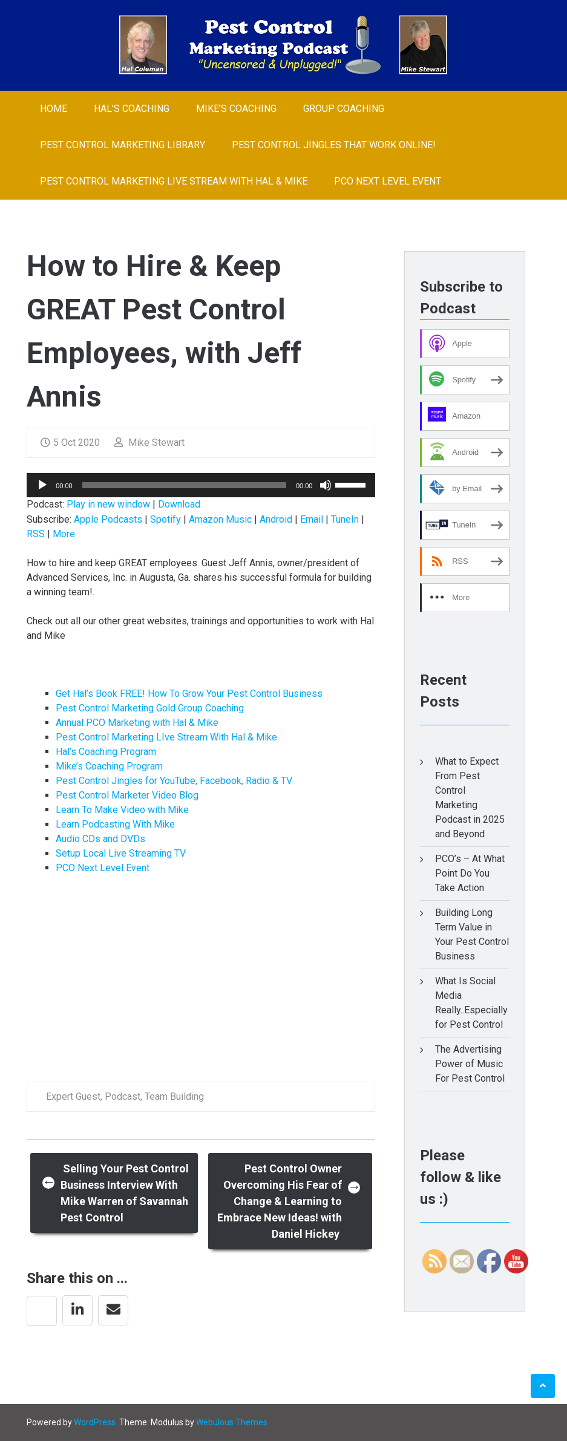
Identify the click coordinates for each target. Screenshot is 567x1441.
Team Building (174, 1096)
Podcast (122, 1096)
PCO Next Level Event (387, 181)
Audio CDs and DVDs (100, 839)
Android (276, 519)
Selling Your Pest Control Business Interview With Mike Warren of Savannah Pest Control (115, 1193)
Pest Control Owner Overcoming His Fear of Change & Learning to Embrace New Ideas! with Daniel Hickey (289, 1201)
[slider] (184, 485)
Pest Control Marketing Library (122, 145)
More (64, 534)
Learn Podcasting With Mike (115, 824)
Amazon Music (220, 519)
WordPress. (95, 1422)
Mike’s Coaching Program (109, 766)
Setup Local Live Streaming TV (121, 853)
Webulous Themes (231, 1422)
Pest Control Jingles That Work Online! (334, 145)
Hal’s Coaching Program (106, 751)
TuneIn (345, 519)
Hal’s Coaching (131, 108)
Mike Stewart (149, 442)
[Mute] (326, 485)
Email (311, 519)
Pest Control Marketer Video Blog (127, 795)
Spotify (165, 519)
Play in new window (108, 504)
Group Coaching (343, 108)
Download (179, 504)
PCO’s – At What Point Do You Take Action (470, 873)
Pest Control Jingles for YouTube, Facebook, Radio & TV (174, 780)
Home (53, 108)
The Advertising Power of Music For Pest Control (470, 1064)
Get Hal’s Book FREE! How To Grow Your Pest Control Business (189, 693)
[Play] (42, 485)
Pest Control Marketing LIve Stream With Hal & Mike (173, 181)
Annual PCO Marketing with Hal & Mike (137, 722)
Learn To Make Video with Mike (122, 809)
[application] (201, 485)
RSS (36, 534)
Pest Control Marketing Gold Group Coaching (150, 708)
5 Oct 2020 (70, 442)
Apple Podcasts (108, 519)
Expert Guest (73, 1096)
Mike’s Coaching (236, 108)
